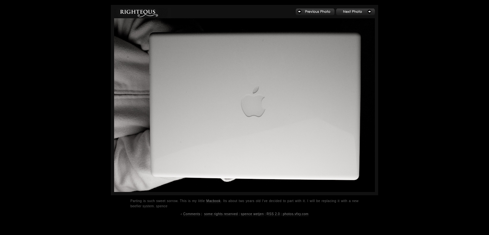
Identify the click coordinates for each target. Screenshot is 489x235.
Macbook (213, 201)
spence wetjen (252, 214)
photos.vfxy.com (295, 214)
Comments (191, 214)
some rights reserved (221, 214)
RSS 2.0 (273, 214)
